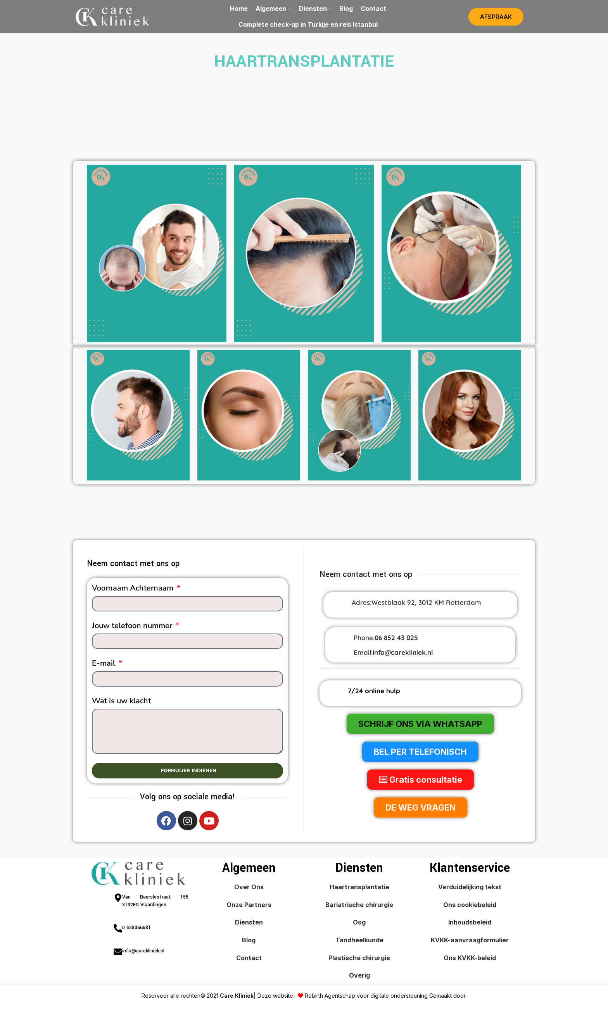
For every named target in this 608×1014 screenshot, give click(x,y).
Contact (249, 959)
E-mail (104, 664)
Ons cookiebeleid (469, 906)
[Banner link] (156, 254)
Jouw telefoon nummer (133, 626)
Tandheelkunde (359, 941)
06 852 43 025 (396, 639)
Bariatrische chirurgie (359, 906)
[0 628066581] (118, 930)
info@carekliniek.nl (403, 653)
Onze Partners (248, 906)
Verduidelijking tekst (469, 888)
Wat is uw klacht (121, 702)
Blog (249, 941)
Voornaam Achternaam (133, 589)
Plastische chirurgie (359, 959)
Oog (359, 924)
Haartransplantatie (359, 888)
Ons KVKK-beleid (470, 959)
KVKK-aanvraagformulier (470, 941)
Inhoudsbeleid (469, 924)
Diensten (249, 924)
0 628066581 (136, 929)
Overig (359, 977)
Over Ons (249, 888)
